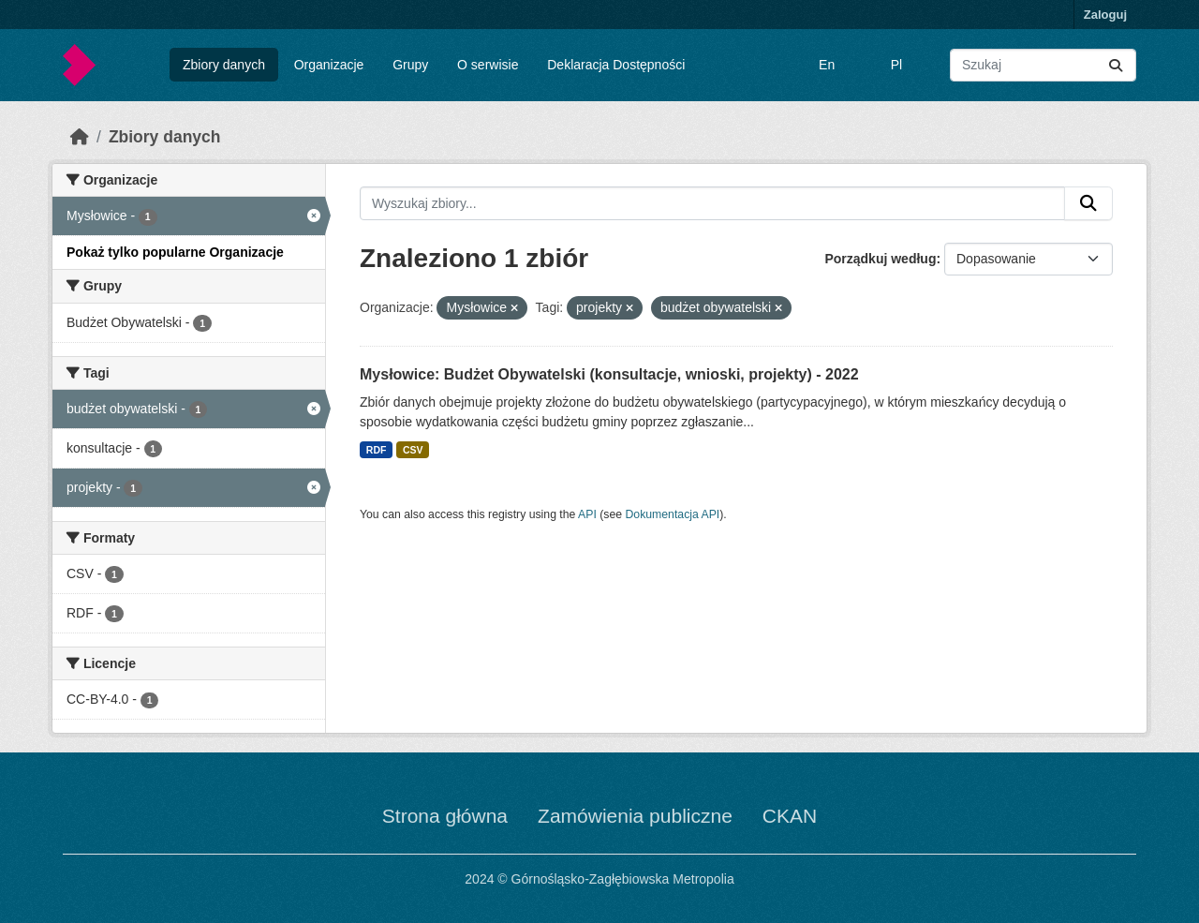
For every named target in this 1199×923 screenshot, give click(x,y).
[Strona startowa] (79, 136)
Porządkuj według (880, 258)
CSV (413, 449)
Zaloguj (1105, 14)
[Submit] (1115, 65)
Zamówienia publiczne (635, 815)
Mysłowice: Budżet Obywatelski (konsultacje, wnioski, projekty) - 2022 (609, 374)
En (827, 64)
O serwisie (487, 64)
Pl (896, 64)
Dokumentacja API (673, 514)
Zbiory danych (224, 64)
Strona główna (445, 815)
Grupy (410, 64)
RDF (376, 449)
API (587, 514)
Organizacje (329, 64)
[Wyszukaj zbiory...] (1043, 65)
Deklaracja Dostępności (616, 64)
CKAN (789, 815)
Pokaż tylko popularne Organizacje (175, 252)
